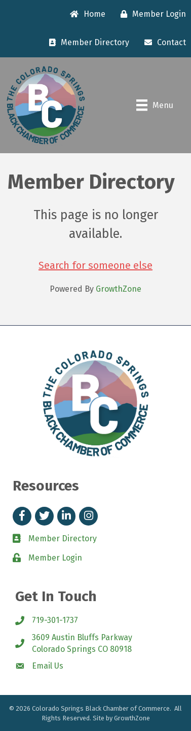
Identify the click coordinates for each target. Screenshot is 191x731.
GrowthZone (118, 289)
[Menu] (154, 105)
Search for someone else (95, 265)
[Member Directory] (86, 42)
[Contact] (162, 42)
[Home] (85, 14)
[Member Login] (151, 14)
